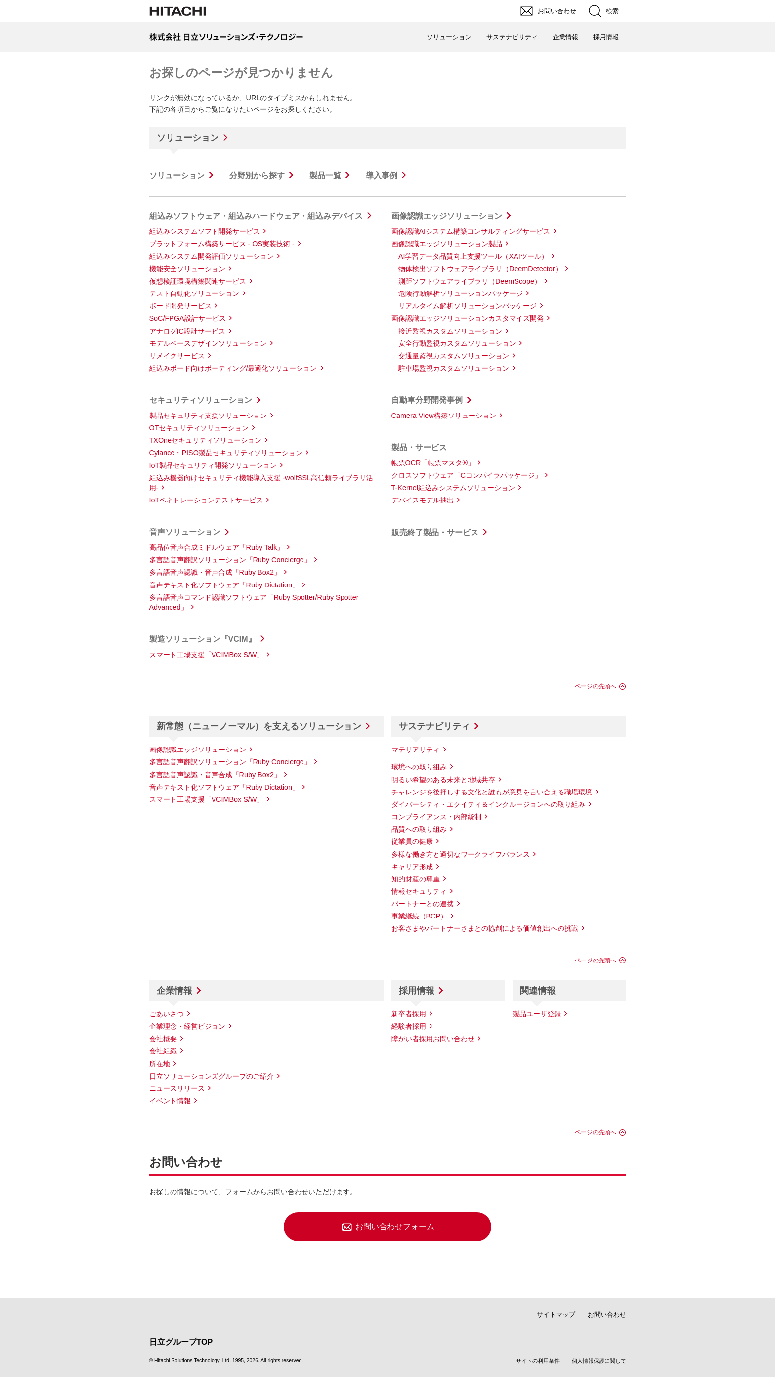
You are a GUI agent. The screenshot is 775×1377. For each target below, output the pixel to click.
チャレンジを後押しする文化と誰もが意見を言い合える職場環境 (491, 792)
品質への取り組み (419, 829)
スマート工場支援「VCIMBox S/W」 (206, 655)
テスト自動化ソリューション (194, 293)
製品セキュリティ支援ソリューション (208, 415)
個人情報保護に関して (599, 1361)
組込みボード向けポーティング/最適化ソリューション (233, 368)
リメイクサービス (177, 356)
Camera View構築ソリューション (443, 415)
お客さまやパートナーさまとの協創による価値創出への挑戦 (484, 928)
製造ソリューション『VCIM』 (202, 639)
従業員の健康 (412, 841)
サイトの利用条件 (538, 1361)
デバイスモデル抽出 (422, 500)
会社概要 (163, 1039)
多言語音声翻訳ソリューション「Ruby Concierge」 (230, 560)
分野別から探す (257, 175)
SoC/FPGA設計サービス (187, 318)
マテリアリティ (415, 749)
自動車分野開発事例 (427, 400)
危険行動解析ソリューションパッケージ (460, 293)
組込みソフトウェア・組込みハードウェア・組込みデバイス (256, 216)
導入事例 (381, 175)
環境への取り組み (419, 767)
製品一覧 (325, 175)
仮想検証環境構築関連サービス (197, 281)
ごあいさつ (166, 1014)
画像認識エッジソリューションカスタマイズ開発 (467, 318)
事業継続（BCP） (419, 916)
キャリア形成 (412, 867)
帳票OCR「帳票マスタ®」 (433, 463)
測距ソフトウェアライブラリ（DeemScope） (469, 281)
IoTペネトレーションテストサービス (206, 500)
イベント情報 (170, 1101)
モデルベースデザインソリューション (208, 343)
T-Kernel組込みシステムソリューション (453, 488)
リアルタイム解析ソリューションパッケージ (467, 306)
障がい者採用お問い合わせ (432, 1039)
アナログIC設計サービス (187, 331)
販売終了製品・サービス (434, 532)
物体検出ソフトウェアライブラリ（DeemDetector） (480, 269)
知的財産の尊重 (415, 879)
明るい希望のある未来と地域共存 (443, 780)
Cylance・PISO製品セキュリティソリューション (225, 453)
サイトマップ (556, 1314)
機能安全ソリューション (187, 269)
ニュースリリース (177, 1088)
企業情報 (174, 991)
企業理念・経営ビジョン (187, 1026)
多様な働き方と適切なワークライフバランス (460, 854)
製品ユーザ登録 (537, 1014)
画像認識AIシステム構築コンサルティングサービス (471, 231)
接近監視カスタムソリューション (450, 331)
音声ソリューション (184, 532)
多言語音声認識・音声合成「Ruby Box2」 (215, 572)
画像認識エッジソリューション (446, 216)
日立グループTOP (181, 1342)
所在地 (159, 1064)
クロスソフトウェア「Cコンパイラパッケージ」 (466, 475)
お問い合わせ (607, 1314)
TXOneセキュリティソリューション (205, 440)
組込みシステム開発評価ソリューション (211, 256)
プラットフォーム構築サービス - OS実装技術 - (222, 244)
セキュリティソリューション (200, 400)
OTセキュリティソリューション (199, 428)
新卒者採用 (408, 1014)
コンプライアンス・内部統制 (436, 817)
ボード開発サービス (180, 306)
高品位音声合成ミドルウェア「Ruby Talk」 (216, 547)
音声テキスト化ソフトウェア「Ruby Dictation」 (224, 585)
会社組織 (163, 1051)
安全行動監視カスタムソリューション (457, 343)
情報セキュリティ (419, 891)
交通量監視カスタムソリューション (453, 356)
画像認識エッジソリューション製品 (446, 244)
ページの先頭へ (595, 686)
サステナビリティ (434, 726)
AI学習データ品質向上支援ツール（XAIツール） (473, 256)
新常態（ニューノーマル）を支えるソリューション (259, 726)
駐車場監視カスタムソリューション (453, 368)
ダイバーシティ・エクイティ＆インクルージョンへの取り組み (488, 804)
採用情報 (416, 991)
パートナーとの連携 (422, 904)
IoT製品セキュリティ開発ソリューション (213, 465)
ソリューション (188, 138)
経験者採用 (408, 1026)
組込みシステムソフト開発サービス (204, 231)
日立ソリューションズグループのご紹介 (211, 1076)
